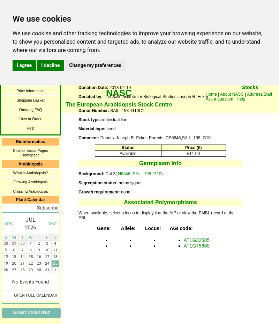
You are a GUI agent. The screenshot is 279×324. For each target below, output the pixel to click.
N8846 (123, 173)
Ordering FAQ (30, 110)
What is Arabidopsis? (30, 173)
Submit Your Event (31, 313)
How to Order (31, 119)
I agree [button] (24, 65)
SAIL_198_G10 (147, 173)
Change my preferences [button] (95, 65)
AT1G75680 (197, 246)
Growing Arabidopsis (31, 182)
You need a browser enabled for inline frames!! (250, 98)
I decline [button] (50, 65)
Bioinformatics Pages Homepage (30, 152)
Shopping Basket (30, 100)
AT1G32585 (197, 240)
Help (31, 128)
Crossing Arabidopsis (30, 191)
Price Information (30, 91)
